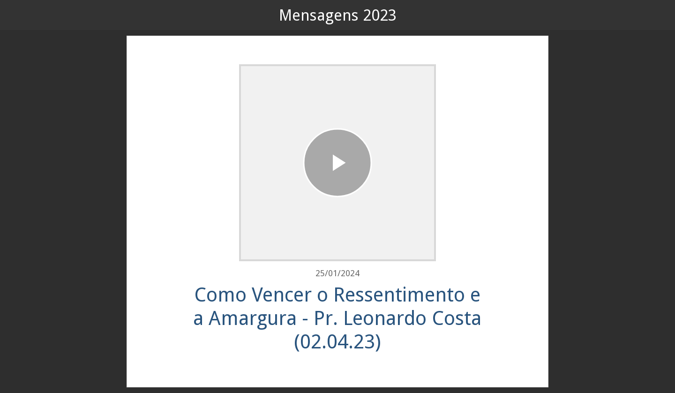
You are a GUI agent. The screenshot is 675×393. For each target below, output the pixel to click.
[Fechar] (18, 15)
